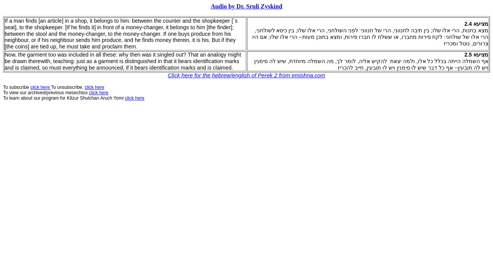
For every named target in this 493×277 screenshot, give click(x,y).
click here (99, 92)
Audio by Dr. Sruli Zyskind (246, 6)
